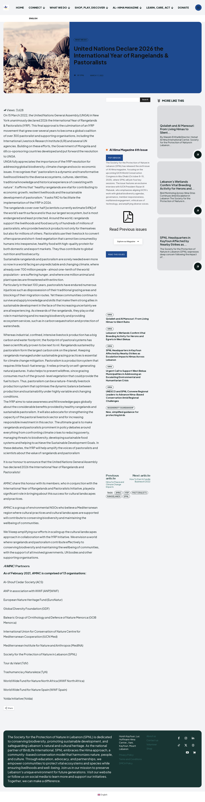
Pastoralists (139, 492)
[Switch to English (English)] (102, 794)
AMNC (118, 492)
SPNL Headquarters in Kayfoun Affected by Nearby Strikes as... (175, 241)
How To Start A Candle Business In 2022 (140, 480)
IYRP (127, 492)
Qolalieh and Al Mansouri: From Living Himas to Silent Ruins (127, 320)
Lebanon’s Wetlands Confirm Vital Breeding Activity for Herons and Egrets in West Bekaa (125, 336)
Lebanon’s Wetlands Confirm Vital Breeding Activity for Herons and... (177, 185)
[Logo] (6, 7)
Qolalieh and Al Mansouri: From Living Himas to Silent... (177, 129)
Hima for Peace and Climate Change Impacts (115, 484)
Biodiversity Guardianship (120, 408)
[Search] (145, 100)
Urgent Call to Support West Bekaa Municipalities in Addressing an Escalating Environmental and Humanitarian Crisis (126, 375)
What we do (81, 39)
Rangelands (113, 496)
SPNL (82, 75)
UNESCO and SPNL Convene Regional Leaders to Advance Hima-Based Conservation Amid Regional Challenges (127, 396)
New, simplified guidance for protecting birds (122, 413)
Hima (109, 315)
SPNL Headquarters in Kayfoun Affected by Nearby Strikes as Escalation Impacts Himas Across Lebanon (125, 355)
